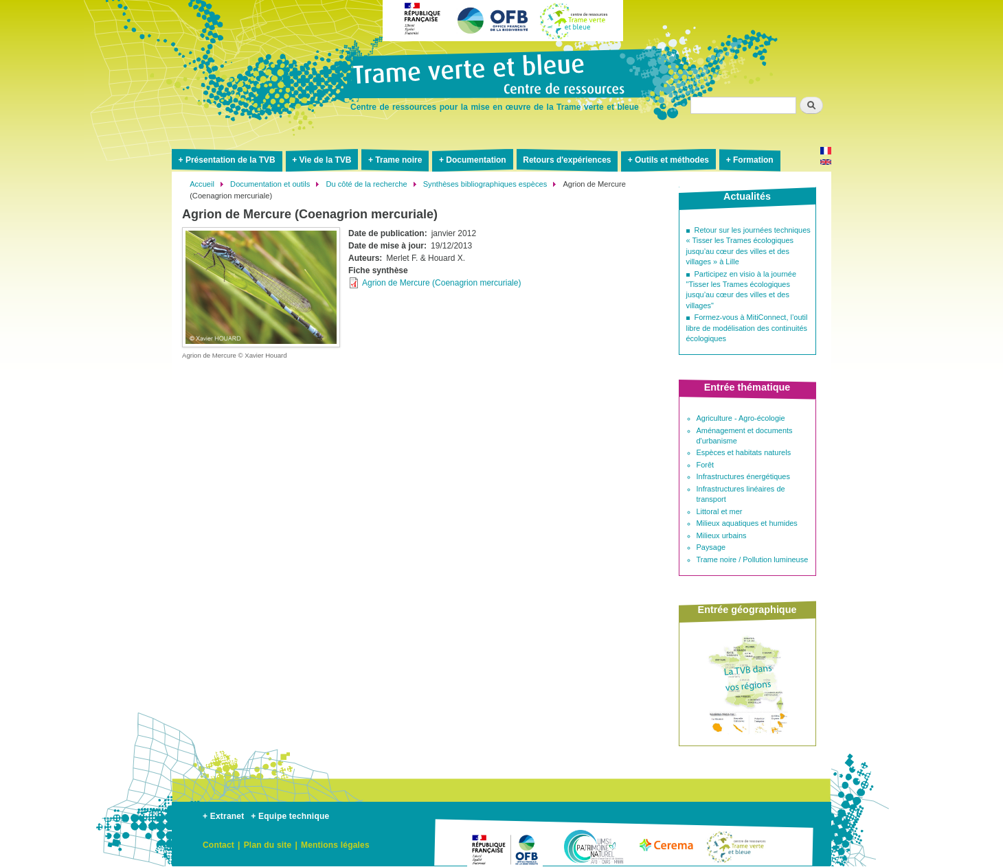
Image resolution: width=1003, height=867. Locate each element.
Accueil (202, 184)
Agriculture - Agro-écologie (741, 418)
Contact (218, 845)
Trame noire (398, 160)
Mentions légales (335, 845)
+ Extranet (223, 816)
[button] (261, 287)
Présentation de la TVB (230, 160)
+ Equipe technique (290, 816)
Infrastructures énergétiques (743, 476)
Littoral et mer (720, 511)
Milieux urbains (722, 535)
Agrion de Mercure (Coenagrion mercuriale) (441, 283)
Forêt (705, 465)
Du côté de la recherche (366, 184)
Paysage (711, 547)
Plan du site (268, 845)
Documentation (476, 160)
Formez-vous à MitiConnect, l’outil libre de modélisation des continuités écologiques (747, 328)
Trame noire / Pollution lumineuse (753, 559)
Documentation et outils (270, 184)
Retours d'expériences (567, 160)
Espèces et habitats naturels (744, 452)
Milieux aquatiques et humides (747, 523)
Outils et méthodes (672, 160)
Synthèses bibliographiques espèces (485, 184)
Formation (753, 160)
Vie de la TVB (326, 160)
